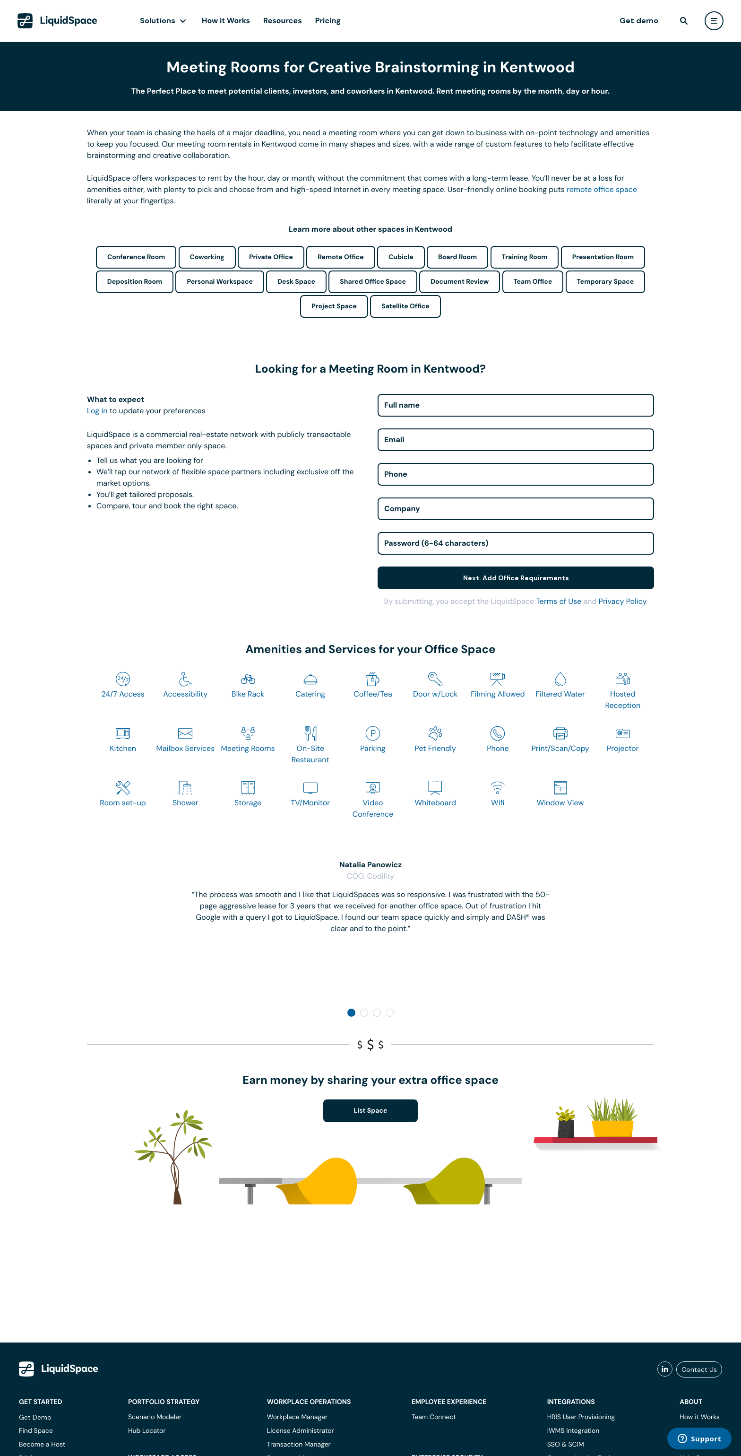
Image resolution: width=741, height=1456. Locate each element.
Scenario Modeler (154, 1417)
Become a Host (42, 1444)
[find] (683, 20)
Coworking (207, 257)
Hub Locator (147, 1431)
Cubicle (401, 257)
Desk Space (296, 282)
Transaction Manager (299, 1444)
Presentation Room (603, 257)
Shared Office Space (373, 282)
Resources (282, 21)
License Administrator (300, 1431)
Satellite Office (405, 306)
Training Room (525, 257)
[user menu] (714, 20)
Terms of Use (558, 601)
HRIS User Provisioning (581, 1417)
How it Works (226, 21)
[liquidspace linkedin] (664, 1369)
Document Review (460, 282)
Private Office (271, 257)
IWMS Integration (573, 1431)
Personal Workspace (220, 282)
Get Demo (35, 1417)
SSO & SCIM (565, 1444)
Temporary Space (605, 282)
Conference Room (136, 257)
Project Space (334, 306)
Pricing (328, 21)
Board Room (457, 257)
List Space (371, 1111)
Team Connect (434, 1417)
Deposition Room (134, 282)
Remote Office (341, 257)
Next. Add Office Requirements (516, 578)
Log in (97, 411)
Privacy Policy (622, 601)
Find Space (36, 1431)
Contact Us (699, 1369)
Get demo (639, 21)
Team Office (533, 282)
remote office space (602, 189)
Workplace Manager (297, 1417)
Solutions (157, 21)
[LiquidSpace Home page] (57, 20)
